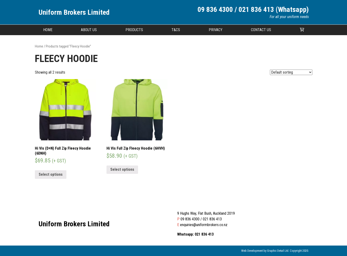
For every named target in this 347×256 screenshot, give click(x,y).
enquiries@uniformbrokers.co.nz (203, 225)
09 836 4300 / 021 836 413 (201, 219)
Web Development (252, 250)
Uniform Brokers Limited (74, 12)
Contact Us (261, 30)
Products (134, 30)
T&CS (175, 30)
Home (47, 30)
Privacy (215, 30)
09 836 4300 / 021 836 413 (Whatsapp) (253, 9)
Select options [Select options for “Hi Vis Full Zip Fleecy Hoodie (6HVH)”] (122, 169)
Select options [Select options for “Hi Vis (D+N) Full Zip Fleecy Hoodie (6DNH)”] (51, 174)
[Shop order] (291, 72)
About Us (89, 30)
